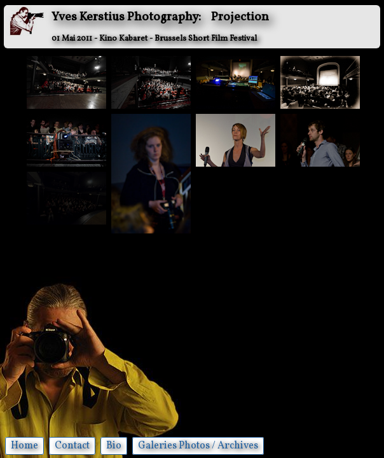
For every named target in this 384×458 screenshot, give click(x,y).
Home (24, 446)
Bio (113, 446)
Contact (72, 446)
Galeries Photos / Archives (198, 446)
